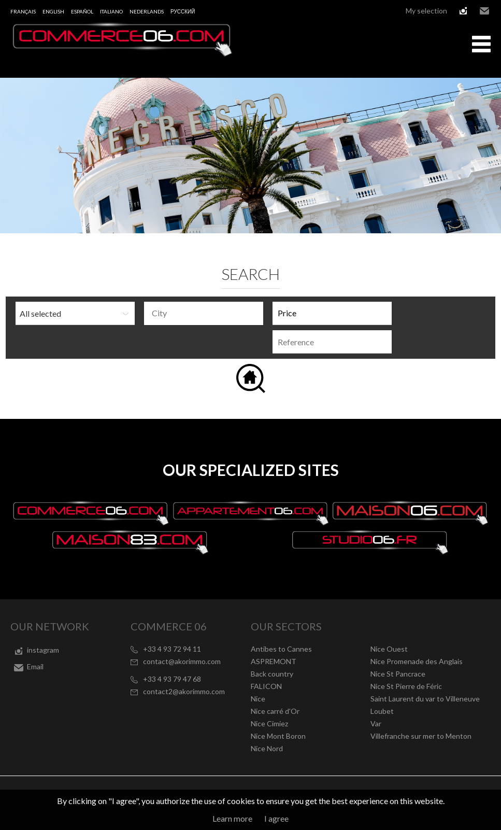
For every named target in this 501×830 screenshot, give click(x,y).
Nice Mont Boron (278, 735)
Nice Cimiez (269, 723)
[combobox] (203, 313)
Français (23, 11)
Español (82, 11)
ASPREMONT (273, 661)
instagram (463, 11)
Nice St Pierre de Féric (406, 686)
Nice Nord (267, 748)
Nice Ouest (389, 648)
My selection (426, 10)
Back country (272, 673)
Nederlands (147, 11)
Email (484, 11)
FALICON (266, 686)
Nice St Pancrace (397, 673)
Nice (258, 698)
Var (375, 723)
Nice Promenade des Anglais (416, 661)
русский (182, 11)
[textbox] (206, 313)
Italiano (111, 11)
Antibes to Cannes (281, 648)
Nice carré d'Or (275, 711)
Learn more (232, 818)
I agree (276, 818)
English (53, 11)
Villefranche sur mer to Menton (420, 735)
